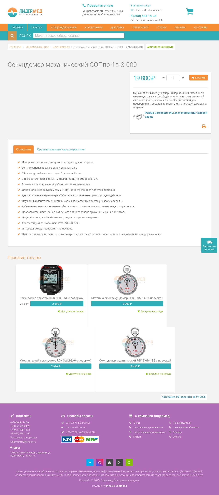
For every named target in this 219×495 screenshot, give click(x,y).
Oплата (177, 436)
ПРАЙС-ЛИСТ (140, 27)
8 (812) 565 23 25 (141, 5)
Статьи (137, 436)
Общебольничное (37, 47)
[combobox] (78, 35)
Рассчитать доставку (209, 247)
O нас (136, 422)
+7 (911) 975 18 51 (20, 429)
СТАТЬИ (161, 27)
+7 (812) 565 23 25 (20, 426)
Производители (182, 422)
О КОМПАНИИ (94, 27)
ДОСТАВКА (117, 27)
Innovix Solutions (116, 486)
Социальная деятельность (148, 427)
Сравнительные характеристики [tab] (61, 149)
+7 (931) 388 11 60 (20, 433)
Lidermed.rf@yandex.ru (146, 10)
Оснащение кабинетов (186, 427)
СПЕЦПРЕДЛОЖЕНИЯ (64, 27)
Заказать (198, 77)
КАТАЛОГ (37, 27)
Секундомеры (61, 47)
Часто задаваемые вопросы (149, 432)
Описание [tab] (23, 149)
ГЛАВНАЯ (17, 27)
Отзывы (177, 432)
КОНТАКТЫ (200, 27)
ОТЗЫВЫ (180, 27)
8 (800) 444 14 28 (143, 16)
